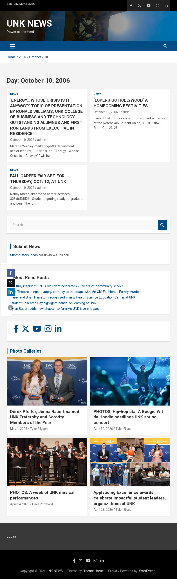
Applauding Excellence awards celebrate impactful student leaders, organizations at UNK (130, 498)
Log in (11, 536)
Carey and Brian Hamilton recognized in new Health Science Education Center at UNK (72, 297)
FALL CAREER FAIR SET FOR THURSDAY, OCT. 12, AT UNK (38, 178)
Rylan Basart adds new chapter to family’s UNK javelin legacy (54, 309)
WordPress (147, 571)
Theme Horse (93, 571)
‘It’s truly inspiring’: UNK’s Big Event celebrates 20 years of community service (67, 286)
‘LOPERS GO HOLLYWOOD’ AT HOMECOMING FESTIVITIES (122, 103)
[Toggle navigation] (13, 46)
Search (162, 225)
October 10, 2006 (22, 139)
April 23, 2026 (103, 509)
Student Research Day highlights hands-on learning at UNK (53, 303)
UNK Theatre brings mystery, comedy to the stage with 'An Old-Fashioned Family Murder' (75, 292)
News (14, 94)
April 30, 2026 (103, 429)
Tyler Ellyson (39, 429)
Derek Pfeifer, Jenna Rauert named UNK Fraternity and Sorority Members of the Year (44, 417)
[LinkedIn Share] (11, 292)
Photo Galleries (26, 351)
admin (41, 139)
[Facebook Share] (11, 273)
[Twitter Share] (11, 283)
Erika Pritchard (42, 504)
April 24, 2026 (19, 504)
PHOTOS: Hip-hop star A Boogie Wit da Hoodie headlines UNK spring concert (128, 417)
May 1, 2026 (18, 429)
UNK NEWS (29, 23)
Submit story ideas (24, 255)
